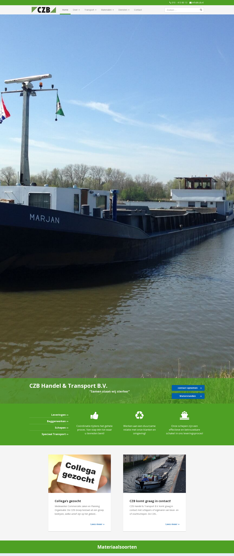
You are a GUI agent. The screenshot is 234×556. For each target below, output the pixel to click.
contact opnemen (188, 387)
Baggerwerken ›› (57, 421)
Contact (138, 9)
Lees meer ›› (97, 524)
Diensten (123, 9)
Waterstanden (188, 396)
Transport (90, 9)
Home (65, 9)
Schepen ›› (61, 427)
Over (76, 9)
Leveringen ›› (59, 414)
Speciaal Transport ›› (55, 434)
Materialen (107, 9)
